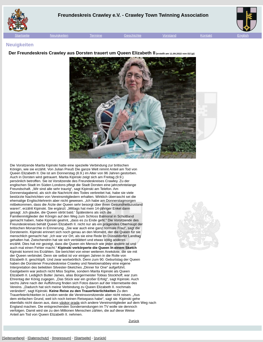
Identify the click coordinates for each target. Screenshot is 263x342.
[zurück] (100, 338)
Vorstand (169, 35)
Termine (96, 35)
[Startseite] (82, 338)
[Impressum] (61, 338)
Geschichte (132, 35)
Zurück (134, 321)
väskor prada (69, 303)
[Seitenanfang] (13, 338)
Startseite (22, 35)
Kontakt (206, 35)
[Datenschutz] (38, 338)
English (243, 35)
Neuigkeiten (59, 35)
